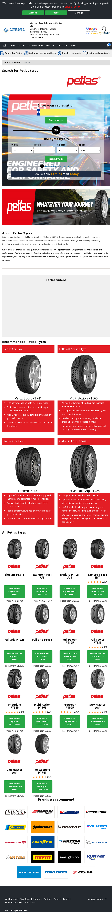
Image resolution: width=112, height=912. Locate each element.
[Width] (22, 150)
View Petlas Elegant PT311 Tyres (14, 591)
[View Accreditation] (104, 30)
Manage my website (97, 899)
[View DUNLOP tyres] (70, 827)
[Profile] (44, 150)
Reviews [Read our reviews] (48, 899)
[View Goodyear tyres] (43, 842)
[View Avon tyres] (43, 812)
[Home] (4, 45)
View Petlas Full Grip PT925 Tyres (14, 656)
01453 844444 (36, 37)
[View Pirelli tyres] (43, 857)
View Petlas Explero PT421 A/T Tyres (69, 591)
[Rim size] (67, 150)
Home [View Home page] (7, 62)
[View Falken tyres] (96, 827)
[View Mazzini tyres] (70, 842)
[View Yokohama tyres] (83, 872)
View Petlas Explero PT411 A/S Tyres (42, 591)
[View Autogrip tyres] (16, 812)
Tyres (12, 46)
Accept (33, 12)
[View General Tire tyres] (16, 842)
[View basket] (109, 45)
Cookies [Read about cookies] (19, 902)
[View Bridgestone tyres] (96, 812)
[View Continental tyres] (43, 827)
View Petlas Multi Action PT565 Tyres (42, 721)
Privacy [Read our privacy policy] (57, 899)
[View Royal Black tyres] (70, 857)
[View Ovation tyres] (16, 857)
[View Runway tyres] (96, 857)
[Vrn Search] (56, 112)
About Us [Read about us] (37, 899)
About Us (50, 46)
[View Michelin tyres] (96, 842)
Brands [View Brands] (17, 62)
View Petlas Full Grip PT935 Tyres (42, 656)
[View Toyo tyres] (56, 872)
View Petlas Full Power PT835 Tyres (97, 656)
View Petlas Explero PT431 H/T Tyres (97, 591)
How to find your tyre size (58, 166)
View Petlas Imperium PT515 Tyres (14, 721)
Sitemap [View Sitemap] (9, 902)
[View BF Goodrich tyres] (70, 812)
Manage (79, 12)
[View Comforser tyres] (16, 827)
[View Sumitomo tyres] (29, 872)
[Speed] (90, 150)
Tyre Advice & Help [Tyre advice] (35, 46)
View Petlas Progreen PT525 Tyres (69, 721)
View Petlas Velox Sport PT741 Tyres (42, 786)
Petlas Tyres (22, 233)
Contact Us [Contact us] (62, 46)
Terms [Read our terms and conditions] (66, 899)
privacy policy (73, 6)
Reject (56, 12)
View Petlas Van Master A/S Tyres (14, 786)
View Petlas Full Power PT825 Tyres (69, 656)
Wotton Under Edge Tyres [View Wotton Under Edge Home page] (17, 899)
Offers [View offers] (73, 46)
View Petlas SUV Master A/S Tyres (97, 721)
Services (21, 46)
